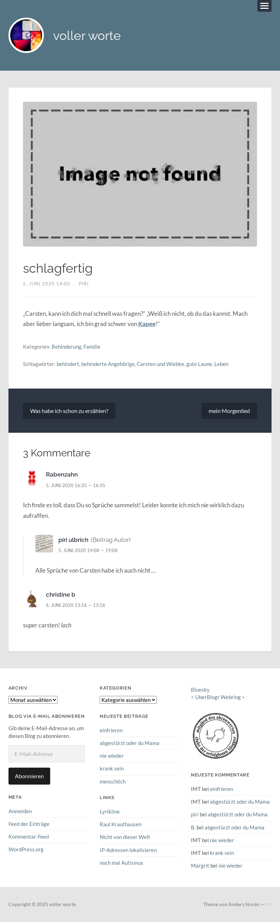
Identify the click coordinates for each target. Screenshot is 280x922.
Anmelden (20, 811)
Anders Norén (243, 904)
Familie (91, 346)
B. (193, 827)
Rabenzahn (62, 474)
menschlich (113, 781)
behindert (68, 364)
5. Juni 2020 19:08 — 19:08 (88, 550)
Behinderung (66, 346)
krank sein (112, 768)
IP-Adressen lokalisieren (128, 850)
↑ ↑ (269, 904)
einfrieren (111, 730)
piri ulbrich (73, 539)
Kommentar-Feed (28, 836)
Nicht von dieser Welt (125, 837)
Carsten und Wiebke (160, 364)
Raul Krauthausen (120, 824)
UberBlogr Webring (218, 697)
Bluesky (200, 689)
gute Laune (199, 364)
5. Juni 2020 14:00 (46, 283)
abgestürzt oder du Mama (129, 743)
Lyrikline (110, 811)
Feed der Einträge (28, 824)
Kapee (147, 323)
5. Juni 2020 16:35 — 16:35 (75, 485)
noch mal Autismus (121, 862)
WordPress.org (25, 849)
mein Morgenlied (229, 410)
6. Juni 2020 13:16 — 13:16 (75, 605)
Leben (221, 364)
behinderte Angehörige (108, 364)
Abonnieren (29, 776)
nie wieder (112, 755)
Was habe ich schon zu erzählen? (69, 410)
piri (84, 283)
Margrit (200, 865)
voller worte (87, 35)
